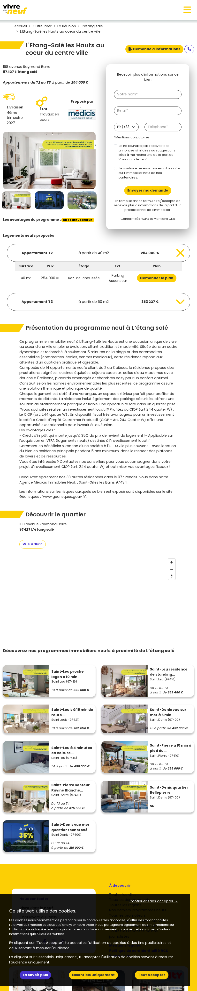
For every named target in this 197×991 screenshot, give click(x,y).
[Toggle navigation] (187, 10)
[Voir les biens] (98, 253)
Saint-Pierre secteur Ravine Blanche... (70, 788)
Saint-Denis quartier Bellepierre (169, 790)
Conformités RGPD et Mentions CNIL (148, 219)
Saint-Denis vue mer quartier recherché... (71, 827)
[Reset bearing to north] (171, 576)
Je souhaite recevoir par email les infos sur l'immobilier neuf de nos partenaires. (150, 172)
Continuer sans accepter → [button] (153, 901)
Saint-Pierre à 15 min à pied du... (170, 748)
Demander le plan (156, 278)
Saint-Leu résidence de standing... (169, 672)
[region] (98, 592)
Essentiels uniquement (93, 974)
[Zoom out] (171, 569)
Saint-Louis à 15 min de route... (72, 712)
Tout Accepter (151, 974)
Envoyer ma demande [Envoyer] (147, 190)
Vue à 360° (33, 544)
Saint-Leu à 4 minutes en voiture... (71, 750)
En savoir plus (35, 974)
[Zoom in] (171, 562)
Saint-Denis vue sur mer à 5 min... (168, 712)
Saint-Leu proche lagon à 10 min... (67, 674)
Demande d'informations (154, 49)
